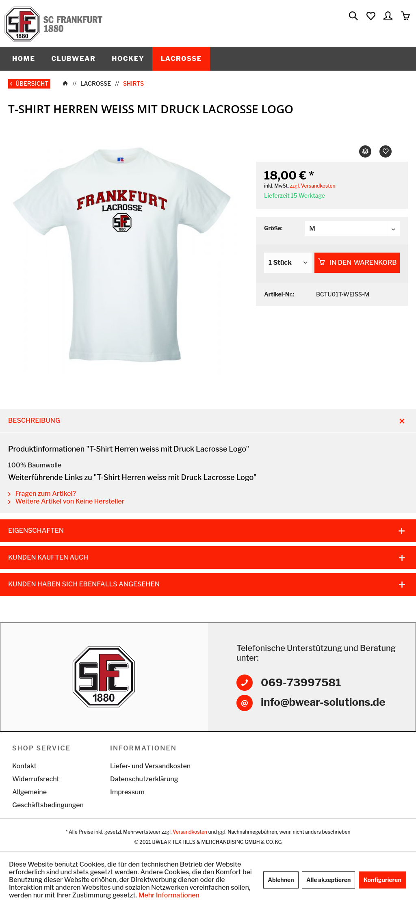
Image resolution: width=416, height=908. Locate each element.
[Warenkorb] (406, 16)
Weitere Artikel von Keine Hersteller (66, 501)
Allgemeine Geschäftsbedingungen (48, 798)
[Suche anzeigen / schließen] (353, 16)
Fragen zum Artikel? (42, 493)
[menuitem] (353, 16)
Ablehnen (281, 879)
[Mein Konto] (388, 16)
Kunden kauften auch (48, 557)
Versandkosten (190, 832)
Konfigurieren (382, 879)
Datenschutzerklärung (144, 779)
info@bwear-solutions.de (323, 702)
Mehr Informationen (169, 895)
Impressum (127, 792)
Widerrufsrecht (35, 779)
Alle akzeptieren (328, 879)
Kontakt (24, 766)
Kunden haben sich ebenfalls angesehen (84, 584)
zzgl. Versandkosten (312, 186)
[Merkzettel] (370, 16)
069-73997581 (301, 682)
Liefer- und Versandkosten (150, 766)
